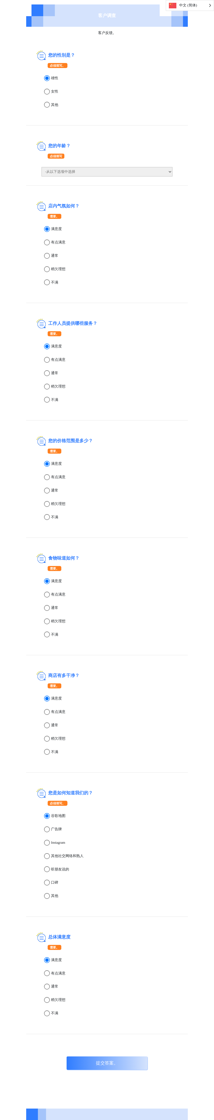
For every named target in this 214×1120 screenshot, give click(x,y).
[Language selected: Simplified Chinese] (190, 5)
